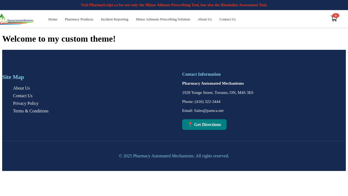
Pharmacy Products (79, 19)
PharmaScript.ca (103, 5)
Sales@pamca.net (208, 110)
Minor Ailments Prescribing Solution (163, 19)
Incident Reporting (114, 19)
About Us (205, 19)
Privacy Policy (26, 103)
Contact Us (227, 19)
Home (52, 19)
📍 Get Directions (204, 124)
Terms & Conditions (30, 111)
